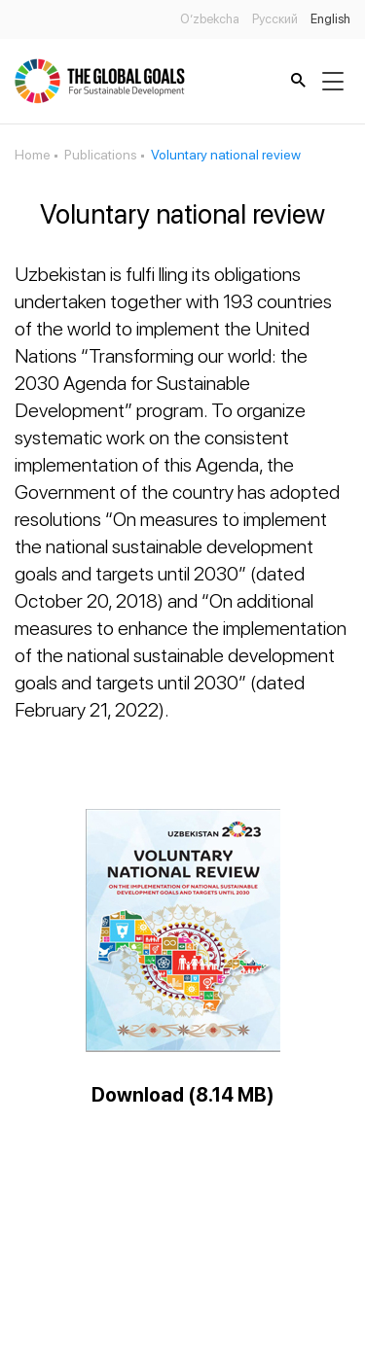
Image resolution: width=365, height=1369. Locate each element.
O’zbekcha (209, 19)
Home (33, 154)
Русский (275, 19)
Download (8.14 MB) (182, 1094)
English (330, 19)
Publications (100, 154)
